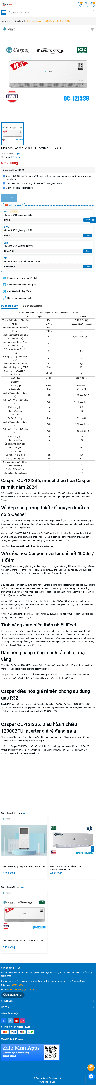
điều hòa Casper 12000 (16, 665)
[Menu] (3, 12)
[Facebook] (3, 1020)
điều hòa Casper (50, 573)
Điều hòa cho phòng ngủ (42, 546)
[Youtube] (16, 1020)
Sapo (54, 1082)
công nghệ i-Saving (41, 585)
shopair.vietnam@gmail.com (20, 989)
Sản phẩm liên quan (11, 813)
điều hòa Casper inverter (35, 614)
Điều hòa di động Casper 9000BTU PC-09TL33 (24, 866)
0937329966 (17, 985)
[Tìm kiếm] (11, 12)
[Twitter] (10, 1020)
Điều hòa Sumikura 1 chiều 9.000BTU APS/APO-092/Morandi (67, 868)
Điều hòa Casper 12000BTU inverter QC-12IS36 (24, 940)
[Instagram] (22, 1020)
